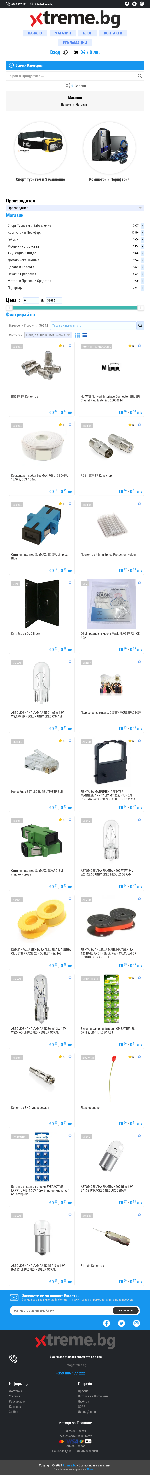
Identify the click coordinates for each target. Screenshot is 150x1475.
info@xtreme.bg (76, 1365)
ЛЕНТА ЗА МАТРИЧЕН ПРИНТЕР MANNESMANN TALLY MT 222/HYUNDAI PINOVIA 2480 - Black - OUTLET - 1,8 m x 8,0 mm (109, 797)
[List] (84, 335)
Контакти (15, 1407)
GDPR (81, 1407)
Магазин (14, 215)
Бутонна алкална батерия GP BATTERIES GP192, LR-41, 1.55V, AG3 (108, 1030)
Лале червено (90, 1108)
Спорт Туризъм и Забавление (29, 225)
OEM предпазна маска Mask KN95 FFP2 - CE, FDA (110, 635)
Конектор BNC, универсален (30, 1108)
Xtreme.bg (69, 1465)
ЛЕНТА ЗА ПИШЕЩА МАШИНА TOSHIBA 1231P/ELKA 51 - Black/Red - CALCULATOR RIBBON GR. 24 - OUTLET (108, 953)
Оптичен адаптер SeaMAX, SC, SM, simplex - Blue (40, 556)
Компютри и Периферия (25, 232)
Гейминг (14, 239)
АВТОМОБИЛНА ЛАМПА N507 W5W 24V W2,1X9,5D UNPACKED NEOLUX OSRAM (107, 872)
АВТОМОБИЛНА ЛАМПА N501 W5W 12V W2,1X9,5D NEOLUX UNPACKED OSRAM (37, 714)
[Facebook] (106, 1322)
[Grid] (77, 335)
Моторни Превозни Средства (29, 281)
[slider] (9, 308)
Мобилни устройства (23, 246)
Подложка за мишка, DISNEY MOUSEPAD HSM (111, 713)
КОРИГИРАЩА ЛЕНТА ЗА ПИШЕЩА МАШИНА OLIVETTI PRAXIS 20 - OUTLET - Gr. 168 (41, 951)
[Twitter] (121, 1322)
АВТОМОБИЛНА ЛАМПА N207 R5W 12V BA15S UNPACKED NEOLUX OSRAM (107, 1188)
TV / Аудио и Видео (22, 253)
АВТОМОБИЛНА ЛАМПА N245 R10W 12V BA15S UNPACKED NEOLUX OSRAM (38, 1267)
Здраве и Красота (21, 267)
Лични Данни (87, 1412)
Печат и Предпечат (22, 274)
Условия (14, 1396)
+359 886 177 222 (70, 1373)
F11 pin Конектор (92, 1266)
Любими (83, 1401)
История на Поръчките (93, 1396)
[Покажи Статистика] (61, 345)
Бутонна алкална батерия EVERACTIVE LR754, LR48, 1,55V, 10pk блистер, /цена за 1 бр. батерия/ (40, 1190)
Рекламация (17, 1401)
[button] (75, 208)
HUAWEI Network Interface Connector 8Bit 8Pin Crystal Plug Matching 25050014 (111, 398)
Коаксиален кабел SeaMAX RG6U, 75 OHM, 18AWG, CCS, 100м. (39, 477)
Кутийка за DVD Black (25, 633)
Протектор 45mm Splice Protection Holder (108, 554)
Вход (55, 52)
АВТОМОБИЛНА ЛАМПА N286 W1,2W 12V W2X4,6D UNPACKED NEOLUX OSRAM (38, 1030)
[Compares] (75, 86)
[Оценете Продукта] (70, 345)
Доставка (15, 1391)
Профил (83, 1391)
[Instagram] (136, 1322)
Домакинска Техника (23, 260)
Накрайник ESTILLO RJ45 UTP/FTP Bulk (37, 792)
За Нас (13, 1412)
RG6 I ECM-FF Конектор (96, 475)
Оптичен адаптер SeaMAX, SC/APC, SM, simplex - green (37, 872)
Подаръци (15, 288)
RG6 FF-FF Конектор (24, 396)
